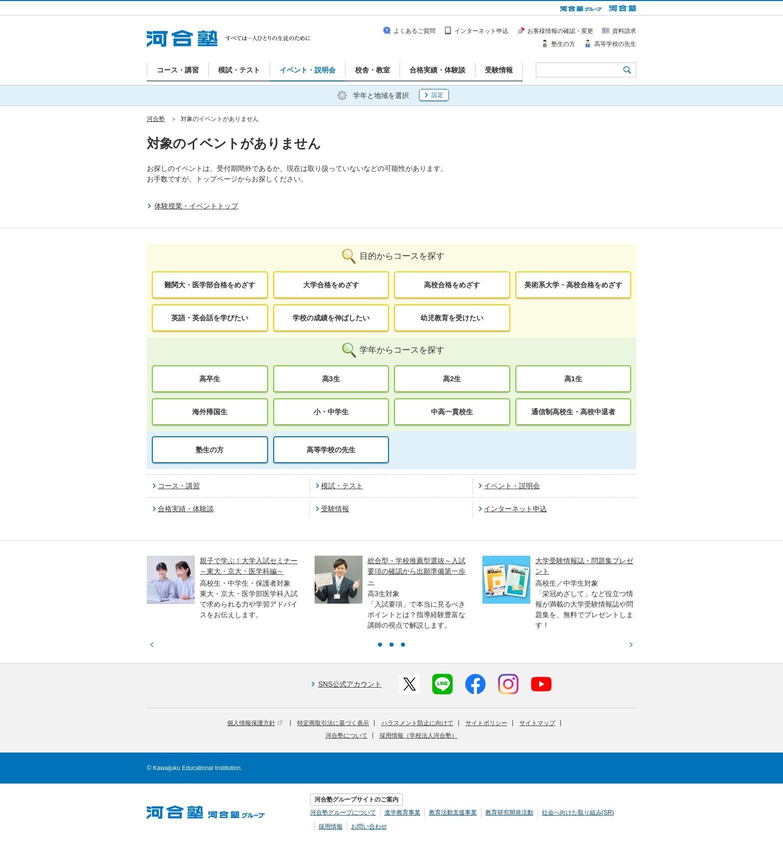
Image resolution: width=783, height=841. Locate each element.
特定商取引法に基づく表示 (333, 723)
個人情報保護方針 (255, 723)
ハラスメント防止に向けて (417, 723)
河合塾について (347, 735)
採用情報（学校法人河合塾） (418, 735)
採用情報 (331, 826)
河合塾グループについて (343, 812)
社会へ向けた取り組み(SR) (578, 812)
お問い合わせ (369, 826)
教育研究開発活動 (509, 812)
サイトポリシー (486, 723)
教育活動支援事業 (453, 812)
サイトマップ (537, 723)
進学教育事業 (402, 812)
